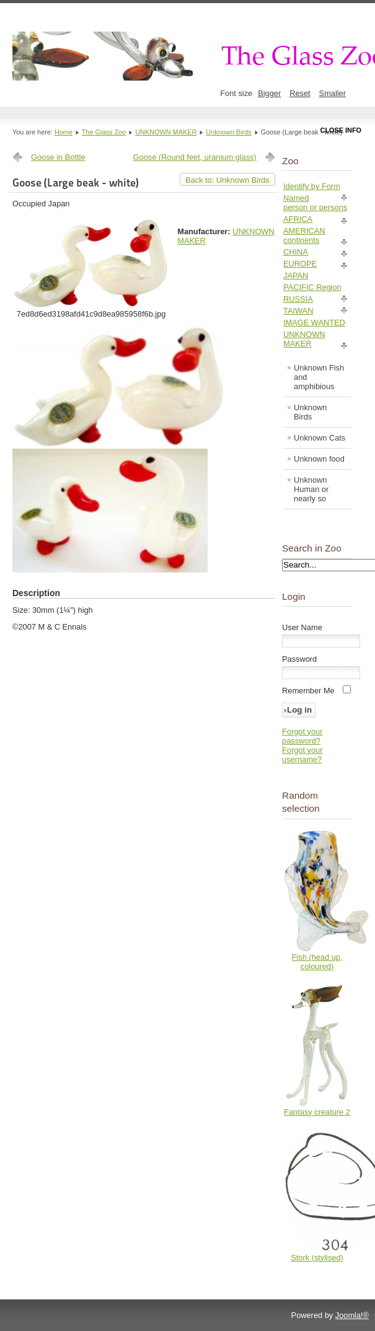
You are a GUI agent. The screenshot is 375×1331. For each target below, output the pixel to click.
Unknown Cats (319, 437)
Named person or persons (315, 202)
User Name (302, 627)
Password (299, 659)
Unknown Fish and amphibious (319, 377)
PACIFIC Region (312, 287)
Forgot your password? (302, 736)
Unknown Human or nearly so (311, 489)
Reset (299, 93)
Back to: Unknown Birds (227, 180)
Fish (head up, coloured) (317, 961)
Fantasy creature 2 (317, 1112)
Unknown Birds (228, 132)
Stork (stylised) (317, 1257)
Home (64, 132)
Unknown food (319, 458)
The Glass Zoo (104, 132)
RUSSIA (298, 299)
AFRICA (297, 219)
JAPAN (295, 275)
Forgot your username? (302, 754)
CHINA (295, 252)
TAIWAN (298, 310)
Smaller (332, 93)
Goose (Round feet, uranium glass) (195, 157)
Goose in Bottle (58, 157)
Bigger (269, 93)
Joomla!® (352, 1315)
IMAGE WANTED (314, 322)
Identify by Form (311, 186)
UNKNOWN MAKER (165, 132)
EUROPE (300, 263)
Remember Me (308, 690)
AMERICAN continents (304, 235)
